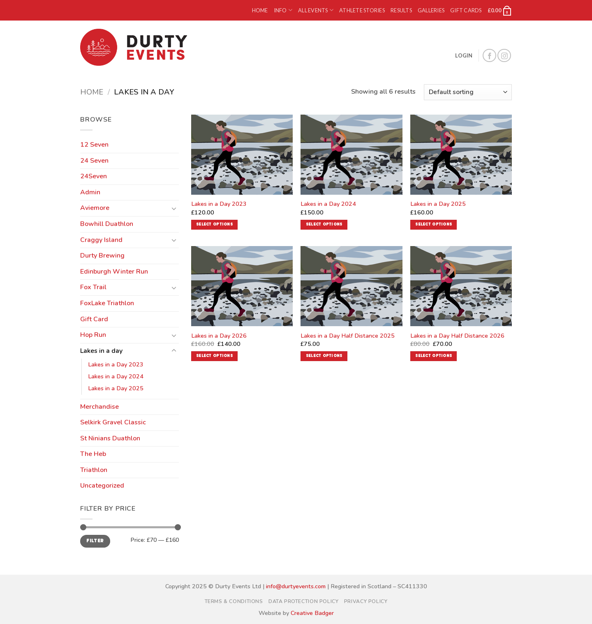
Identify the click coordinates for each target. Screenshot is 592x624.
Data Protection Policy (303, 601)
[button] (500, 10)
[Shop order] (468, 92)
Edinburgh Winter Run (114, 271)
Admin (90, 192)
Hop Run (93, 334)
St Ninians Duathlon (110, 438)
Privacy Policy (366, 601)
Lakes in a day (101, 350)
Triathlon (93, 469)
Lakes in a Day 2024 (115, 376)
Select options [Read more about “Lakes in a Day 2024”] (324, 224)
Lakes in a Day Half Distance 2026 (457, 336)
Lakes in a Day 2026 (219, 336)
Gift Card (94, 319)
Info (283, 10)
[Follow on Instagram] (504, 55)
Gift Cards (466, 10)
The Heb (93, 453)
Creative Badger (312, 613)
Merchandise (99, 406)
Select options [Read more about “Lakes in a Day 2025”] (433, 224)
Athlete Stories (362, 10)
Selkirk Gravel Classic (113, 422)
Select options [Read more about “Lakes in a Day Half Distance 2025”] (324, 356)
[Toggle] (174, 208)
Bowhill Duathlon (106, 223)
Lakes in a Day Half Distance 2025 (348, 336)
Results (401, 10)
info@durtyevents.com (296, 586)
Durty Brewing (102, 255)
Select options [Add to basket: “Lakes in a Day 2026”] (214, 356)
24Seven (93, 176)
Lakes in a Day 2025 (115, 388)
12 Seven (94, 144)
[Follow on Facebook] (489, 55)
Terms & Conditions (234, 601)
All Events (315, 10)
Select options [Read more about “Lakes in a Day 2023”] (214, 224)
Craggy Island (101, 239)
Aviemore (94, 207)
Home (260, 10)
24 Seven (94, 160)
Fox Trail (93, 287)
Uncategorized (102, 485)
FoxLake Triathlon (107, 303)
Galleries (431, 10)
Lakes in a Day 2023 (115, 364)
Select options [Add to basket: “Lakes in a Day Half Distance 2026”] (433, 356)
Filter (95, 541)
